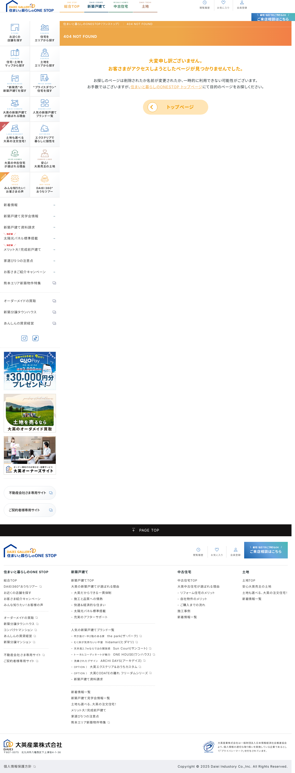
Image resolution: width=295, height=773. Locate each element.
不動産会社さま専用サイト (27, 493)
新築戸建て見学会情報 (21, 216)
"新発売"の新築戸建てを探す (15, 87)
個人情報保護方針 (18, 766)
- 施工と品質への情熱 (87, 599)
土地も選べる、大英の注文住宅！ (94, 704)
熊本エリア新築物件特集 (22, 283)
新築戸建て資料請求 (19, 227)
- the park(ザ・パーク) (104, 636)
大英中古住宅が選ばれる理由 (198, 586)
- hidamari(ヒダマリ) (102, 642)
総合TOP (72, 13)
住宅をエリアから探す (44, 37)
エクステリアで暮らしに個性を (44, 138)
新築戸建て (96, 13)
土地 (145, 13)
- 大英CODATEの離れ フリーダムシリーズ (109, 673)
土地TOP (249, 580)
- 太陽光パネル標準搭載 (88, 611)
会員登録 (242, 16)
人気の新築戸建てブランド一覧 (45, 113)
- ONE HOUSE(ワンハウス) (111, 654)
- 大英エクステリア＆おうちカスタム (104, 667)
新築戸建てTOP (82, 580)
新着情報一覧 (81, 692)
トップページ (180, 107)
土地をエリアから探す (44, 62)
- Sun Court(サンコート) (109, 648)
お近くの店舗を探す (14, 37)
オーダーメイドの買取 (20, 301)
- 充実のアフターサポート (89, 617)
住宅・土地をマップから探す (14, 62)
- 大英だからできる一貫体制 (91, 593)
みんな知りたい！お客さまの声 (15, 188)
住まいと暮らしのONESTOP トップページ (166, 87)
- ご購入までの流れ (191, 605)
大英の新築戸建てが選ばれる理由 (15, 113)
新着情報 (11, 205)
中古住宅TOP (187, 580)
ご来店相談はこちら (273, 12)
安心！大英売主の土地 (45, 163)
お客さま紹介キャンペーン (22, 599)
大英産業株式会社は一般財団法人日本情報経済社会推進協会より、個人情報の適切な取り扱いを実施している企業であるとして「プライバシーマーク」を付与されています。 (252, 746)
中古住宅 (121, 13)
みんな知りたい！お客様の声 (23, 605)
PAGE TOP (145, 530)
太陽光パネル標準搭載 (21, 238)
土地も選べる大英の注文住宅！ (14, 138)
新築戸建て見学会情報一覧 (90, 698)
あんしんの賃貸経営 (19, 323)
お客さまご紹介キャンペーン (24, 272)
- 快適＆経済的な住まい (88, 605)
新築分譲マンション (17, 642)
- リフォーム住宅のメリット (196, 593)
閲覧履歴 (205, 16)
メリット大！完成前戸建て (22, 249)
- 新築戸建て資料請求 (87, 679)
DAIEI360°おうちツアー (21, 586)
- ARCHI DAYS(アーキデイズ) (106, 661)
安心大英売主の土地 (257, 586)
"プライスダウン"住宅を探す (44, 87)
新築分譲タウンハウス (20, 312)
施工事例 (184, 611)
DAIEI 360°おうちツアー (44, 188)
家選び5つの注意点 (18, 261)
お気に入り (223, 16)
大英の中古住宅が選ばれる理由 (15, 163)
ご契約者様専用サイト (24, 510)
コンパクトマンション (18, 630)
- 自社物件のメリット (192, 599)
